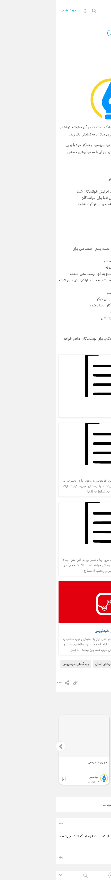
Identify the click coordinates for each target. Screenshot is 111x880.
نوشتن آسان (47, 664)
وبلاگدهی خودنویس (20, 664)
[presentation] (5, 746)
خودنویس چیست (73, 664)
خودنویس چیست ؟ (85, 10)
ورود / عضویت (12, 10)
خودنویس (81, 33)
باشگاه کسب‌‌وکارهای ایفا (83, 822)
